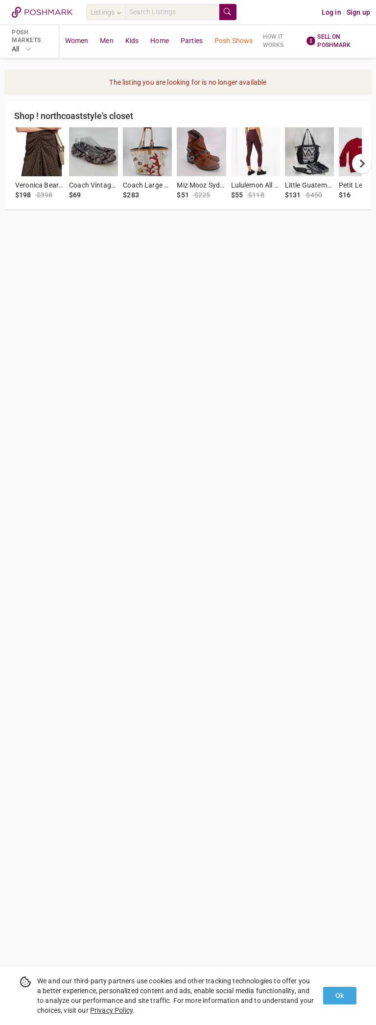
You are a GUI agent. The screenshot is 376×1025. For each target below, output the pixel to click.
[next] (362, 163)
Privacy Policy (111, 1010)
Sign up (358, 12)
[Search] (172, 12)
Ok (339, 996)
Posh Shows (233, 41)
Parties (192, 41)
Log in (331, 12)
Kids (132, 41)
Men (106, 41)
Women (77, 41)
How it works (273, 40)
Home (159, 41)
